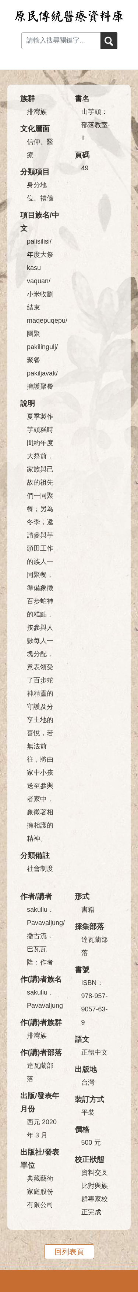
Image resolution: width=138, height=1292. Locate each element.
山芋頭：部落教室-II (95, 125)
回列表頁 (69, 1252)
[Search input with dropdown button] (60, 40)
